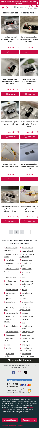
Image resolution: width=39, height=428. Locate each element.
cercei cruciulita (27, 338)
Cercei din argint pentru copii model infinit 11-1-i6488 (29, 124)
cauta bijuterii (26, 251)
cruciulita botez (11, 332)
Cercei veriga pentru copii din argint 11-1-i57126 (29, 81)
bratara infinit (10, 277)
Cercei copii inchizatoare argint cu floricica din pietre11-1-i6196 (10, 209)
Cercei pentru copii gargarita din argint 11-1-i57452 (10, 39)
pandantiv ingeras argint (25, 308)
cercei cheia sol (11, 326)
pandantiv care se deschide (27, 255)
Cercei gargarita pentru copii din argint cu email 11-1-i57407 (10, 81)
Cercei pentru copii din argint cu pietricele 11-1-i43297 (29, 166)
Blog (34, 365)
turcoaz (24, 313)
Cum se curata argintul (23, 365)
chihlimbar (9, 316)
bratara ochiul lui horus (26, 303)
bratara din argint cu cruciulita (27, 355)
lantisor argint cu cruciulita (10, 249)
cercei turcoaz (26, 281)
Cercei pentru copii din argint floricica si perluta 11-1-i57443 (29, 39)
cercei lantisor (26, 248)
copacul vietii (26, 260)
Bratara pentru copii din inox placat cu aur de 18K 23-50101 (29, 209)
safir (22, 323)
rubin (7, 348)
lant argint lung (27, 332)
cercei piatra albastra (26, 327)
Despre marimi (16, 368)
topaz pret (9, 335)
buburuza (25, 335)
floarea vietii (26, 269)
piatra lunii (9, 302)
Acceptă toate (10, 420)
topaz (23, 298)
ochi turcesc (10, 281)
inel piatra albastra (9, 320)
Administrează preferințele (12, 425)
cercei (23, 290)
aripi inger (25, 345)
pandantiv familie (9, 355)
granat (8, 298)
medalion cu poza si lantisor (26, 349)
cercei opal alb (26, 316)
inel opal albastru (8, 339)
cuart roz (24, 341)
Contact (25, 368)
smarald (24, 319)
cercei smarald (11, 313)
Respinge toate (29, 420)
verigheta (9, 260)
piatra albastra (11, 290)
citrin (7, 345)
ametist (8, 284)
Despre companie (8, 365)
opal (22, 277)
